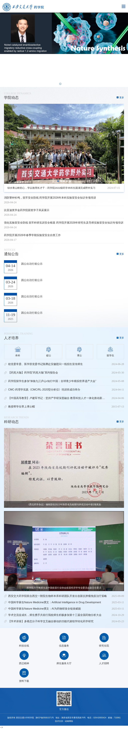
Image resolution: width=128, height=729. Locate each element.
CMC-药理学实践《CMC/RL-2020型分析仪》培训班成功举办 (44, 389)
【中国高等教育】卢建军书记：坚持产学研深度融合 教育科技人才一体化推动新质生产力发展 (63, 398)
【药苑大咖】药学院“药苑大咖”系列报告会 (33, 372)
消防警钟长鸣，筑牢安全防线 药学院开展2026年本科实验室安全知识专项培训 (50, 197)
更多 (121, 97)
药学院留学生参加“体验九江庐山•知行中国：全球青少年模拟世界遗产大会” (52, 381)
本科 (18, 352)
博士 (79, 352)
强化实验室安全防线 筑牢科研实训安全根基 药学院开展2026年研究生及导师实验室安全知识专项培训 (63, 222)
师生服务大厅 (64, 658)
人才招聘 (104, 658)
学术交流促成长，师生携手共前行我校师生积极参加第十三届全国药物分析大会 (55, 615)
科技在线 (24, 640)
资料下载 (24, 675)
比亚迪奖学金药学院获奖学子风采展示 (26, 210)
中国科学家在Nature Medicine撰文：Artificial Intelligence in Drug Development (54, 602)
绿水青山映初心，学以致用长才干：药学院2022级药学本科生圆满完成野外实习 (51, 187)
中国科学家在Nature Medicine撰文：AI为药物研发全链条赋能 (44, 608)
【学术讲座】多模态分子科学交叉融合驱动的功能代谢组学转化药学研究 (51, 621)
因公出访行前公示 (31, 263)
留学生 (110, 352)
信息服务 (64, 640)
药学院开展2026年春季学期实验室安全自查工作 (32, 235)
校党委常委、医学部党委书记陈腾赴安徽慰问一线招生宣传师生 (45, 364)
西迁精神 (24, 658)
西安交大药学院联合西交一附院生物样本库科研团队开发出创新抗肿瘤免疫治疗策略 (57, 596)
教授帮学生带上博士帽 (21, 406)
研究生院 (104, 640)
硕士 (49, 352)
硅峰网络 (69, 721)
